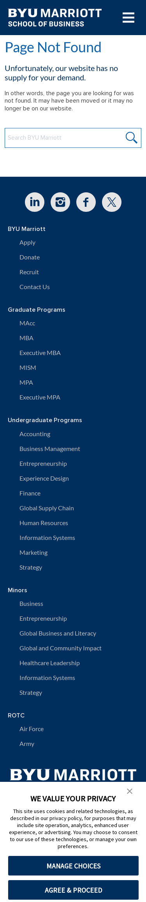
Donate (29, 257)
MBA (26, 337)
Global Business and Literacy (57, 633)
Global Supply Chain (46, 507)
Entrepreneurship (43, 463)
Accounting (34, 433)
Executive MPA (39, 397)
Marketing (33, 552)
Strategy (30, 567)
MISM (27, 367)
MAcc (27, 323)
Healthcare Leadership (49, 662)
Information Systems (47, 537)
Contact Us (34, 286)
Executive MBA (40, 352)
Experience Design (44, 478)
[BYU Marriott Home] (73, 778)
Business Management (49, 448)
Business (31, 603)
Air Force (31, 728)
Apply (27, 242)
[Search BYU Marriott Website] (73, 138)
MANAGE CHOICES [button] (73, 865)
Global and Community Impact (60, 648)
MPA (26, 382)
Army (26, 743)
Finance (29, 493)
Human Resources (43, 522)
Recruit (29, 271)
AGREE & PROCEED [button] (73, 890)
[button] (129, 790)
